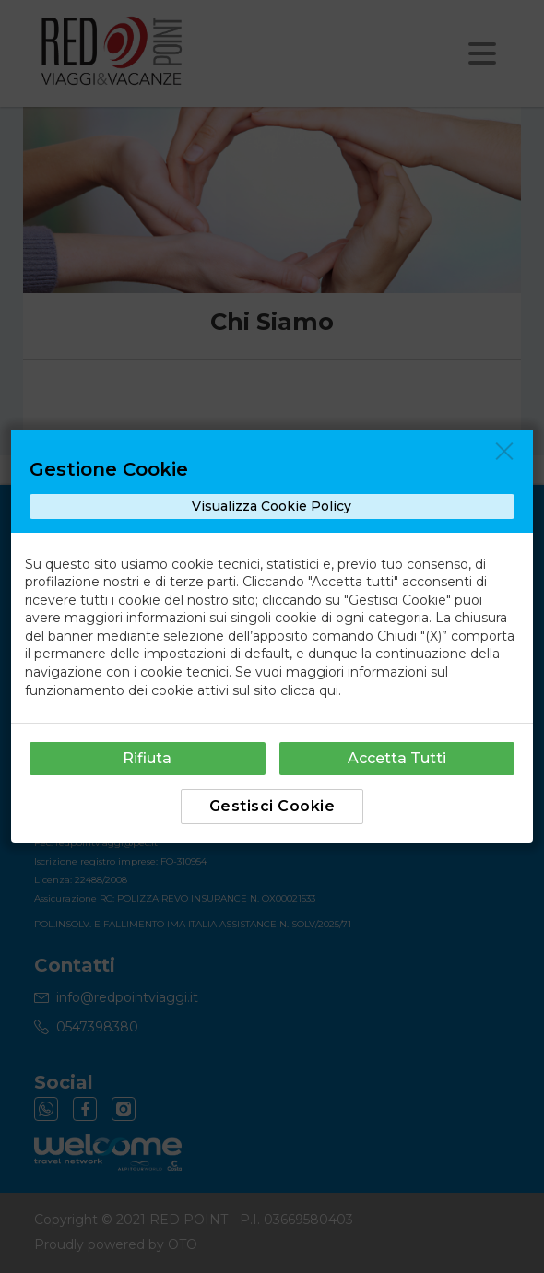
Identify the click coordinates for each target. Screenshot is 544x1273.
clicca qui (309, 690)
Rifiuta (147, 758)
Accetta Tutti (397, 758)
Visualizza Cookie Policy (271, 506)
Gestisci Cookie (272, 806)
